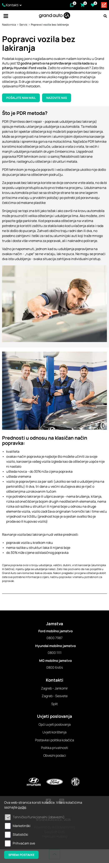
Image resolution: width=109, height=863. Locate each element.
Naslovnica (9, 24)
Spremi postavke (21, 855)
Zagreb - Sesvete (55, 696)
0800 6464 (54, 667)
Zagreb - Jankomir (54, 688)
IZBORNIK (5, 16)
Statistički (20, 834)
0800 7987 (54, 638)
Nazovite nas (56, 98)
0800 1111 (54, 652)
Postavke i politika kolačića (54, 740)
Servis (23, 24)
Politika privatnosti (54, 747)
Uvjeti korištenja (54, 732)
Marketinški (21, 825)
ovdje (22, 807)
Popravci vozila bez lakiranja (50, 24)
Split (54, 704)
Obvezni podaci (54, 755)
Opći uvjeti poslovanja (55, 724)
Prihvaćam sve (24, 843)
